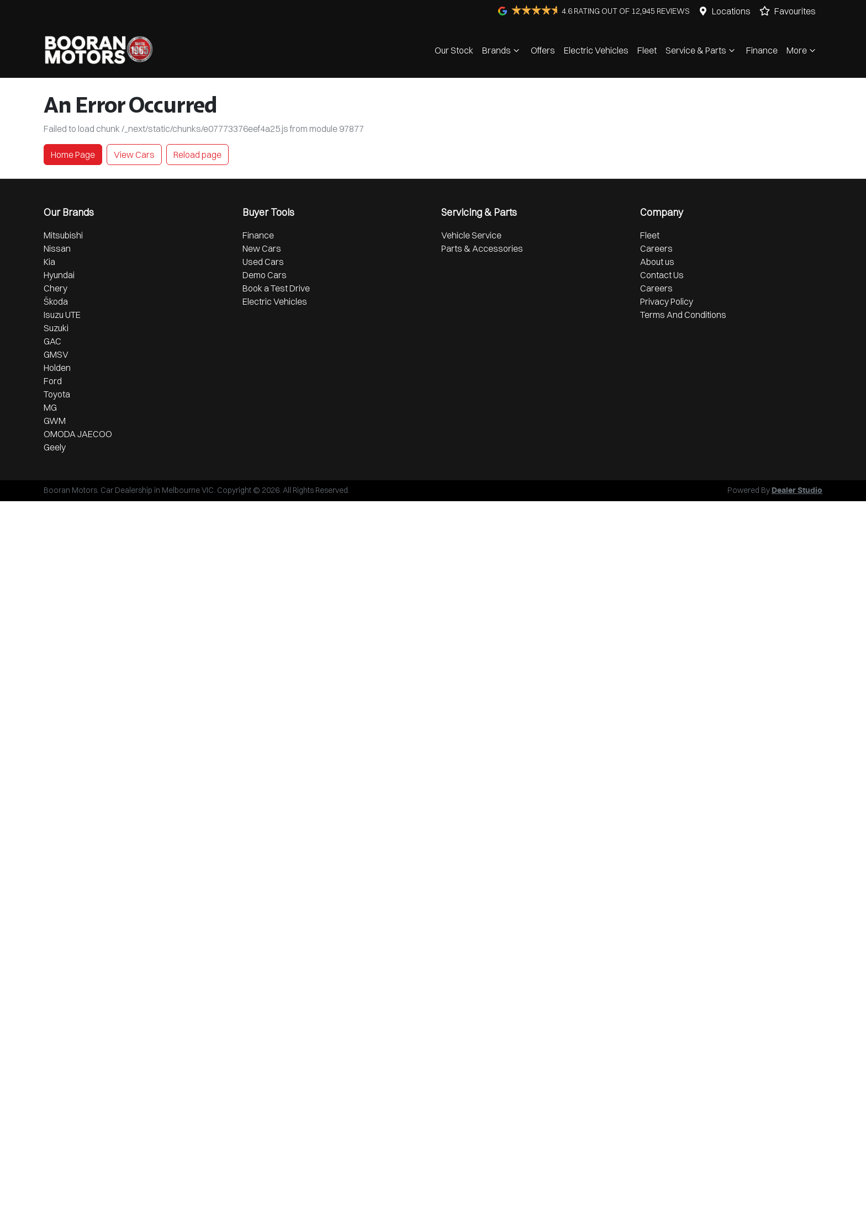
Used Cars (263, 261)
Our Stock (454, 50)
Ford (53, 380)
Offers (543, 50)
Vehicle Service (471, 235)
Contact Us (662, 274)
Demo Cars (264, 274)
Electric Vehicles (596, 50)
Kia (49, 261)
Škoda (56, 301)
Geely (55, 447)
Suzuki (56, 327)
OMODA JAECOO (78, 433)
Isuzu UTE (62, 314)
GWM (55, 420)
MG (50, 407)
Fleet (647, 50)
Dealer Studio (797, 491)
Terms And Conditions (683, 314)
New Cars (261, 248)
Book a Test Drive (276, 288)
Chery (55, 288)
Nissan (57, 248)
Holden (57, 367)
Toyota (57, 394)
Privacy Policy (666, 301)
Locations (731, 11)
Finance (762, 50)
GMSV (56, 354)
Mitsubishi (63, 235)
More (802, 50)
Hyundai (59, 274)
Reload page (197, 154)
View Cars (134, 154)
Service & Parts (701, 50)
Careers (656, 248)
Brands (502, 50)
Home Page (73, 154)
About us (657, 261)
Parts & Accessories (482, 248)
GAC (52, 341)
